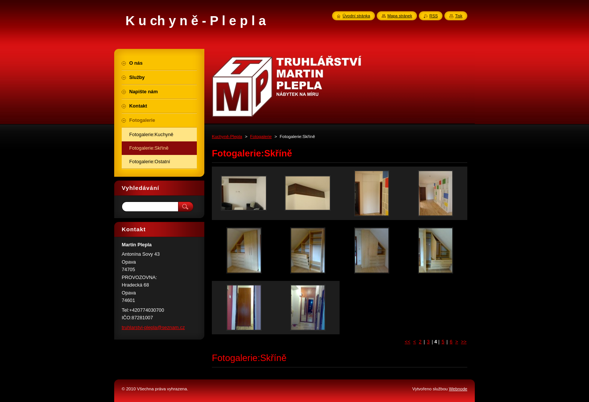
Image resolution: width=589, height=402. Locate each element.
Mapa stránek (399, 16)
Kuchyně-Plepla (227, 136)
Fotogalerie (261, 136)
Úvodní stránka (356, 16)
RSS (433, 16)
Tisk (458, 16)
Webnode (458, 389)
